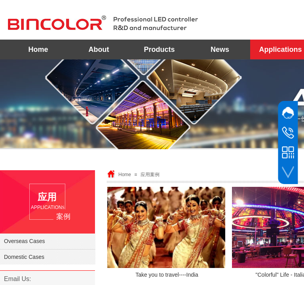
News (220, 49)
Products (159, 49)
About (99, 49)
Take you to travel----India (166, 275)
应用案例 (150, 174)
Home (38, 49)
